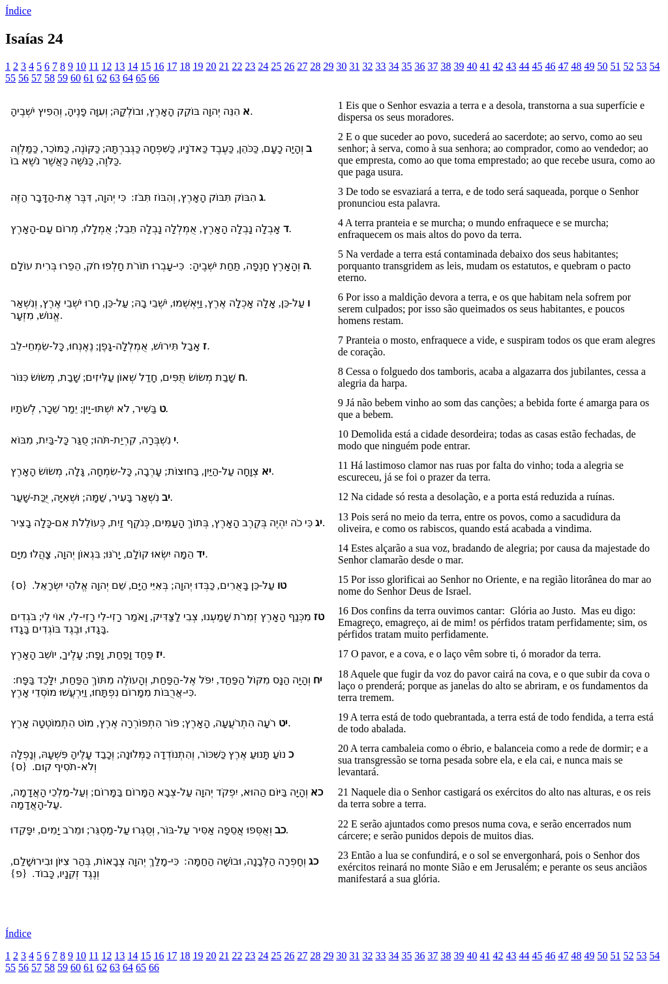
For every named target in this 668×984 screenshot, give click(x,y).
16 (158, 66)
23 (250, 66)
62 (102, 77)
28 (315, 66)
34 (393, 66)
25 (276, 66)
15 (145, 66)
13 (119, 66)
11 (94, 66)
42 (498, 66)
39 (458, 66)
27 (302, 66)
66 (154, 77)
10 (81, 66)
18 (184, 66)
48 (576, 66)
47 (563, 66)
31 (354, 66)
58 (49, 77)
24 (263, 66)
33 (380, 66)
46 (550, 66)
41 (484, 66)
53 (641, 66)
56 (23, 77)
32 (367, 66)
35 (406, 66)
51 (615, 66)
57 (36, 77)
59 (62, 77)
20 (210, 66)
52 (628, 66)
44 (524, 66)
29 (328, 66)
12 (106, 66)
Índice (18, 10)
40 (471, 66)
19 (197, 66)
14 (132, 66)
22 (237, 66)
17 (171, 66)
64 (128, 77)
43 (511, 66)
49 (589, 66)
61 (89, 77)
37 (432, 66)
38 (445, 66)
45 (537, 66)
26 (289, 66)
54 (654, 66)
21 (224, 66)
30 (341, 66)
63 (115, 77)
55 (10, 77)
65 (141, 77)
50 (602, 66)
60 (75, 77)
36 (419, 66)
